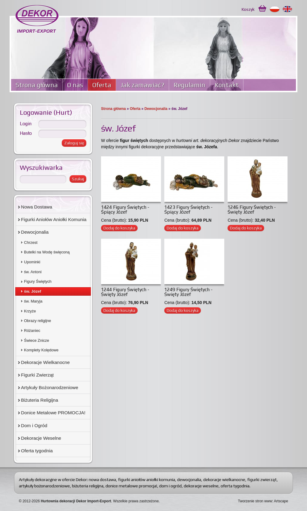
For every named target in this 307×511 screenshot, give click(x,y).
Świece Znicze (36, 340)
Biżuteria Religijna (39, 400)
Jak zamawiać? (142, 85)
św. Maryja (33, 301)
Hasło (26, 133)
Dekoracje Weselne (41, 438)
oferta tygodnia (235, 485)
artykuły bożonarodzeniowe (44, 485)
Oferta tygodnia (37, 450)
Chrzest (30, 242)
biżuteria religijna (87, 485)
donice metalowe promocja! (131, 485)
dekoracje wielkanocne (224, 479)
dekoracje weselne (201, 485)
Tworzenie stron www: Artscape (263, 501)
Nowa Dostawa (36, 206)
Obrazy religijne (37, 320)
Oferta (101, 85)
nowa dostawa (102, 479)
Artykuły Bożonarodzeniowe (49, 387)
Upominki (32, 262)
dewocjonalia (189, 479)
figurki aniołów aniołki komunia (146, 479)
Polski (275, 9)
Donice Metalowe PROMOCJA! (53, 412)
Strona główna (37, 85)
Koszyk (248, 9)
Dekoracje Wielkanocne (45, 362)
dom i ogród (170, 485)
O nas (75, 85)
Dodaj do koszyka (119, 228)
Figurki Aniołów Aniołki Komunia (53, 219)
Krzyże (30, 311)
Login (25, 123)
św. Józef (32, 291)
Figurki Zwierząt (37, 374)
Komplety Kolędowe (41, 350)
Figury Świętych (38, 281)
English (287, 9)
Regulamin (189, 85)
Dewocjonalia (156, 109)
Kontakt (227, 85)
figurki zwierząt (262, 479)
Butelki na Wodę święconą (47, 252)
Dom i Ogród (34, 425)
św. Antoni (33, 272)
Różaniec (32, 330)
